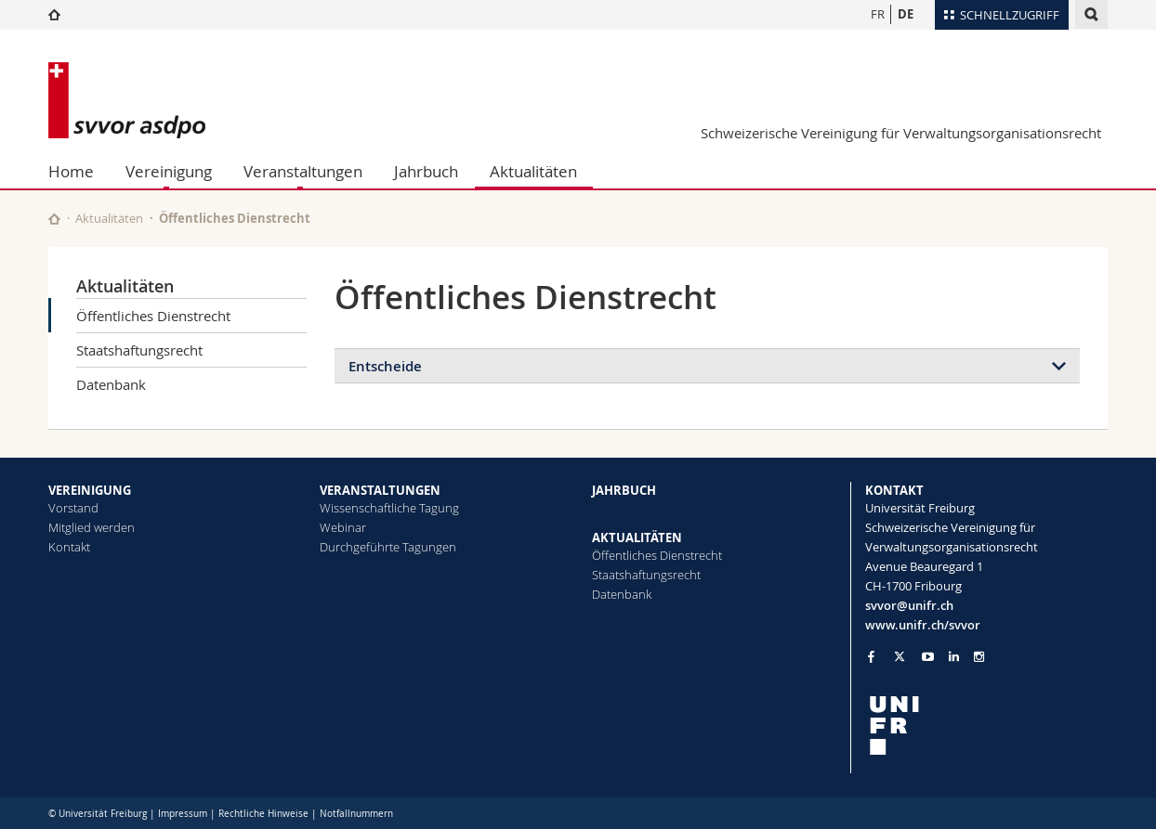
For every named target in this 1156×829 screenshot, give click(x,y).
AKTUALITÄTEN (637, 537)
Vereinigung (168, 171)
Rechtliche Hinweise (263, 814)
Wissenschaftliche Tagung (389, 507)
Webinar (343, 527)
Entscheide (385, 366)
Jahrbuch (426, 171)
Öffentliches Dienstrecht (153, 315)
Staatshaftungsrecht (139, 350)
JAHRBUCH (624, 490)
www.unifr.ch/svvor (922, 624)
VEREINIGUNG (89, 490)
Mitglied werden (91, 527)
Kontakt (69, 546)
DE (905, 14)
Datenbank (111, 384)
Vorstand (73, 507)
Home (71, 171)
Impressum (182, 814)
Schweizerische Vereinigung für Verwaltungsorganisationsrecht (901, 132)
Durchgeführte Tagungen (388, 546)
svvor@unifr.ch (909, 605)
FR (878, 14)
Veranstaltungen (302, 171)
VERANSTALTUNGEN (380, 490)
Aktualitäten (533, 171)
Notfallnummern (356, 814)
